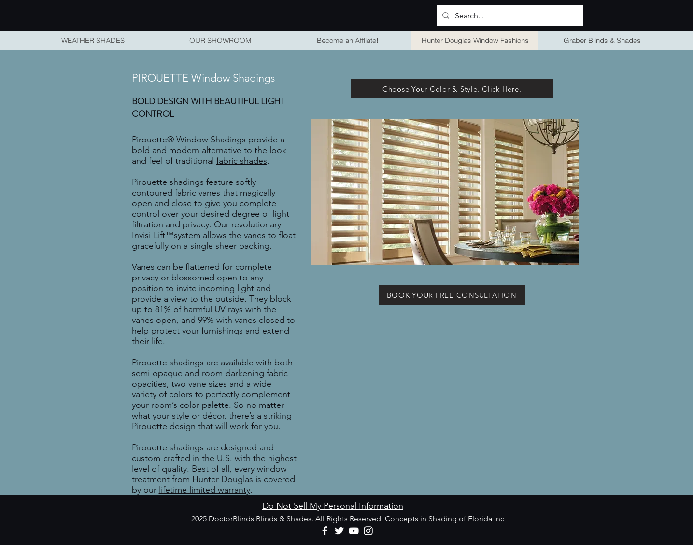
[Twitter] (339, 531)
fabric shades (241, 160)
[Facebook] (325, 531)
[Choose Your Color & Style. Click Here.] (452, 88)
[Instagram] (368, 531)
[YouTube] (354, 531)
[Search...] (509, 16)
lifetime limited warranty (204, 490)
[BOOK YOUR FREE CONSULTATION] (452, 295)
